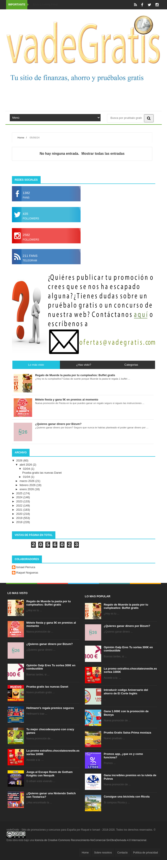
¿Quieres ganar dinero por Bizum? (49, 644)
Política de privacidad (145, 852)
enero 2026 (27, 489)
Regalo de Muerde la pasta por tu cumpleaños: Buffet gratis (48, 603)
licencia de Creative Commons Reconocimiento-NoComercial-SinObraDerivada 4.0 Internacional (90, 840)
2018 (19, 522)
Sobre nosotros (103, 852)
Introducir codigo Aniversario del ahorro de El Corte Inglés (126, 691)
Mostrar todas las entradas (102, 153)
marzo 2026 (27, 481)
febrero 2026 (28, 485)
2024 (19, 497)
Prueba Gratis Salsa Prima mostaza (127, 732)
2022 (19, 505)
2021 (19, 509)
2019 (19, 518)
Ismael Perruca (25, 567)
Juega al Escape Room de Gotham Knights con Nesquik (49, 773)
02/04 (27, 468)
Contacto (122, 852)
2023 (19, 501)
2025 (19, 493)
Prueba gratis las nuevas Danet (42, 472)
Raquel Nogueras (27, 572)
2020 (19, 513)
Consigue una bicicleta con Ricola (127, 796)
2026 (19, 460)
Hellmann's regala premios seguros (50, 708)
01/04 (27, 476)
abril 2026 (26, 464)
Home (21, 137)
